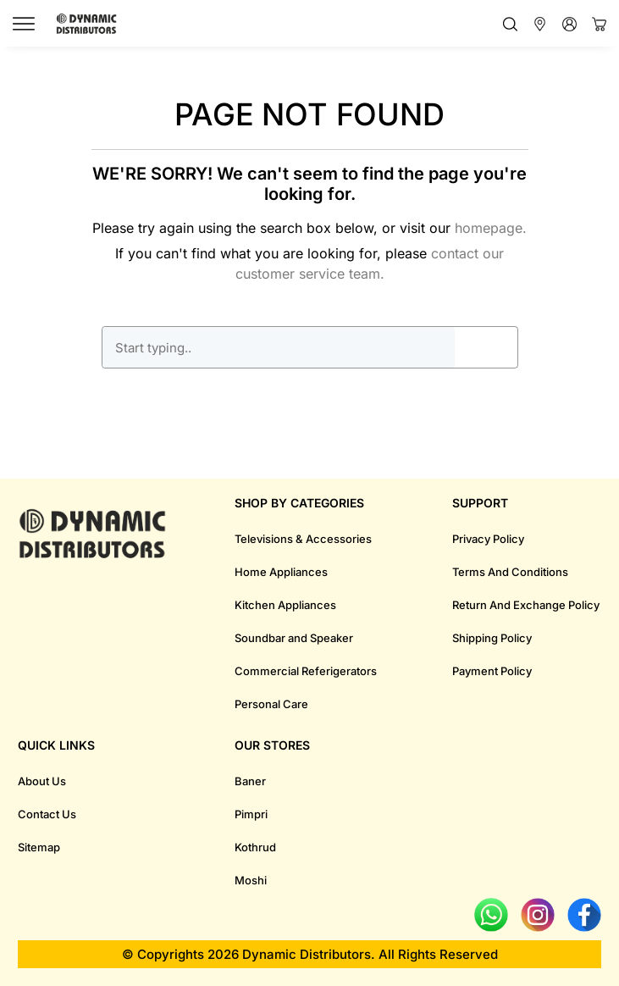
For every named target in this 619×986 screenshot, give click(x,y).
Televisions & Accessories (303, 539)
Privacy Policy (488, 539)
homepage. (491, 227)
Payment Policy (492, 671)
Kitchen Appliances (285, 605)
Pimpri (251, 814)
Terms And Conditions (510, 572)
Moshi (251, 880)
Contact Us (47, 814)
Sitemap (39, 847)
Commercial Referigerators (306, 671)
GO (486, 347)
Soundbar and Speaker (294, 638)
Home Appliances (281, 572)
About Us (42, 781)
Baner (250, 781)
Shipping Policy (492, 638)
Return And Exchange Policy (526, 605)
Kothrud (255, 847)
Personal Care (271, 704)
